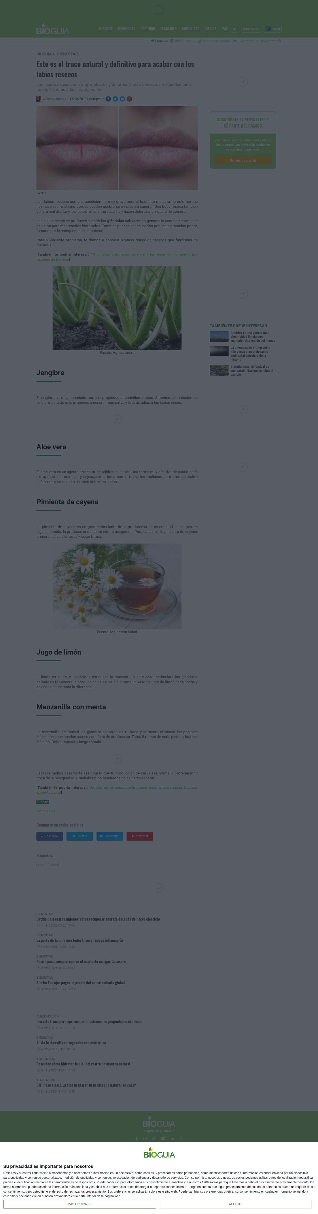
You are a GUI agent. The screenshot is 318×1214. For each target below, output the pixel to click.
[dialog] (159, 1178)
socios (43, 1172)
